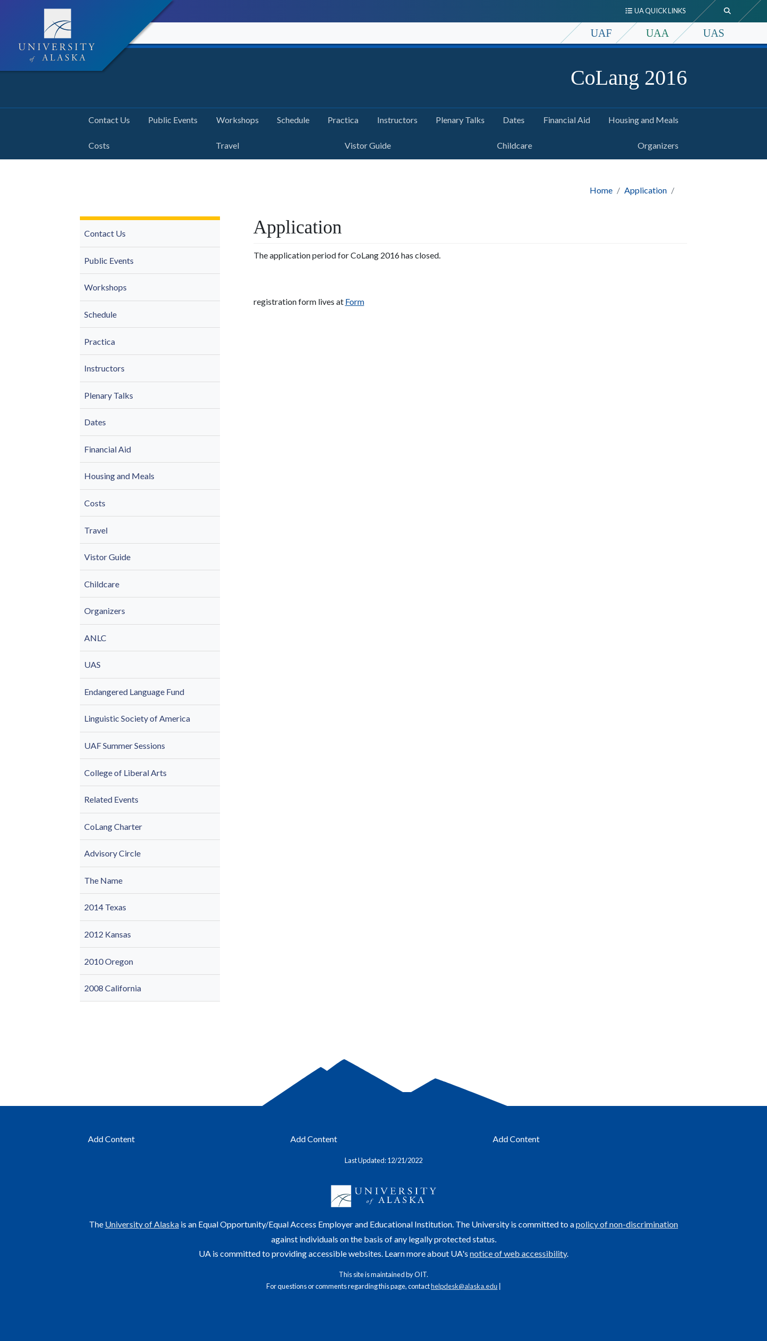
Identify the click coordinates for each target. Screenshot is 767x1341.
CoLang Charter (113, 826)
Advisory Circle (112, 853)
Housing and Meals (641, 118)
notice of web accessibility (518, 1253)
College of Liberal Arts (125, 773)
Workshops (235, 118)
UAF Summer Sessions (124, 745)
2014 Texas (105, 907)
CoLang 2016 (628, 78)
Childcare (512, 144)
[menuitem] (150, 233)
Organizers (656, 144)
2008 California (112, 988)
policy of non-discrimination (627, 1224)
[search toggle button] (727, 11)
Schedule (291, 118)
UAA (657, 33)
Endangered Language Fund (134, 691)
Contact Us (107, 118)
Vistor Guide (365, 144)
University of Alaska (142, 1224)
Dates (512, 118)
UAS (713, 33)
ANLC (95, 638)
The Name (103, 880)
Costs (97, 144)
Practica (340, 118)
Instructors (395, 118)
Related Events (111, 799)
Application (645, 190)
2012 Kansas (107, 934)
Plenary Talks (458, 118)
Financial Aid (564, 118)
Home (601, 190)
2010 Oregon (108, 961)
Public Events (171, 118)
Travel (225, 144)
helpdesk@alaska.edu (464, 1286)
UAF (601, 33)
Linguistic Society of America (137, 718)
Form (354, 301)
